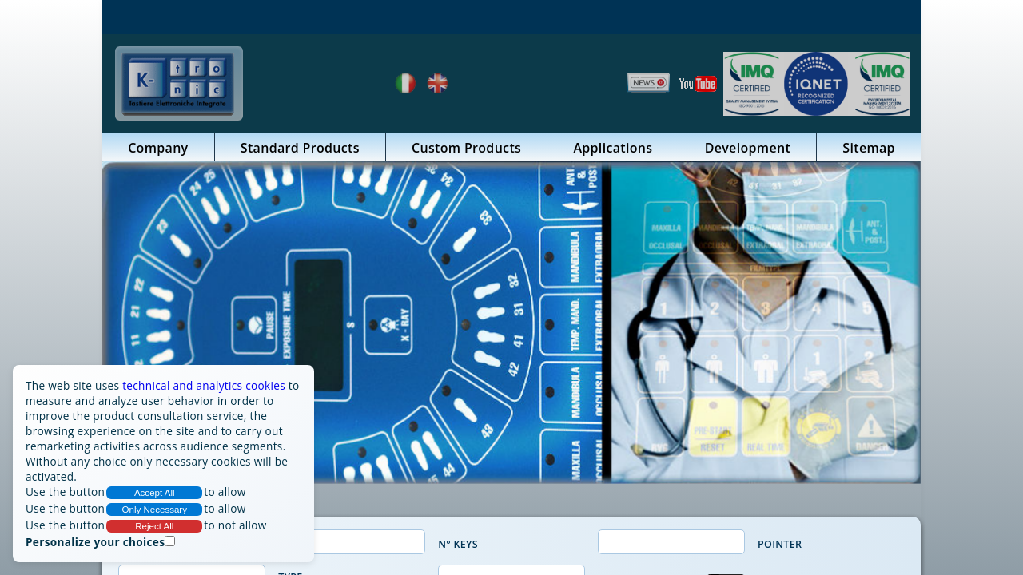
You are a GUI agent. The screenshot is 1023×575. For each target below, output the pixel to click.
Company (158, 148)
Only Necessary (155, 509)
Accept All (154, 493)
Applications (612, 148)
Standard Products (300, 148)
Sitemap (868, 148)
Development (747, 148)
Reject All (154, 526)
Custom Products (466, 148)
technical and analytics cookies (203, 385)
